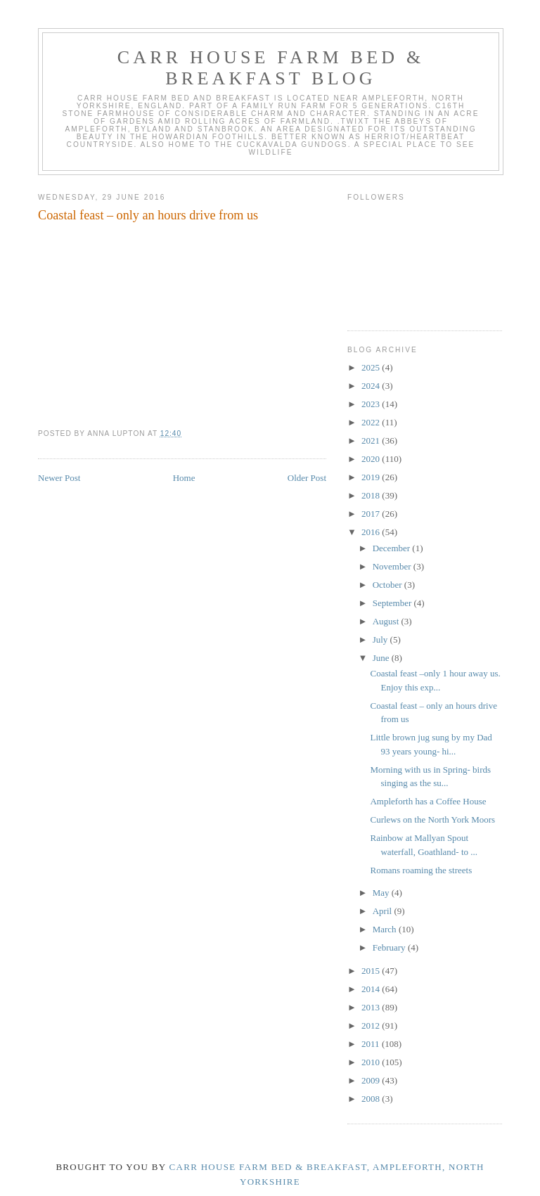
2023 (371, 404)
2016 (371, 532)
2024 (371, 385)
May (382, 892)
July (381, 639)
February (390, 947)
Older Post (307, 477)
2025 (371, 367)
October (388, 584)
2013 (371, 1007)
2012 (371, 1025)
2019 (371, 477)
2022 (371, 422)
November (393, 566)
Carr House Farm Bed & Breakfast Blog (271, 68)
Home (184, 477)
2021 (371, 440)
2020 (371, 459)
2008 (371, 1098)
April (383, 911)
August (387, 621)
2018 (371, 495)
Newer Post (59, 477)
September (393, 603)
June (382, 657)
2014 (371, 989)
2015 (371, 970)
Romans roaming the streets (421, 870)
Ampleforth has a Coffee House (428, 801)
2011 (371, 1044)
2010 (371, 1062)
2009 (371, 1080)
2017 (371, 513)
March (386, 929)
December (393, 548)
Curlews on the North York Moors (432, 819)
